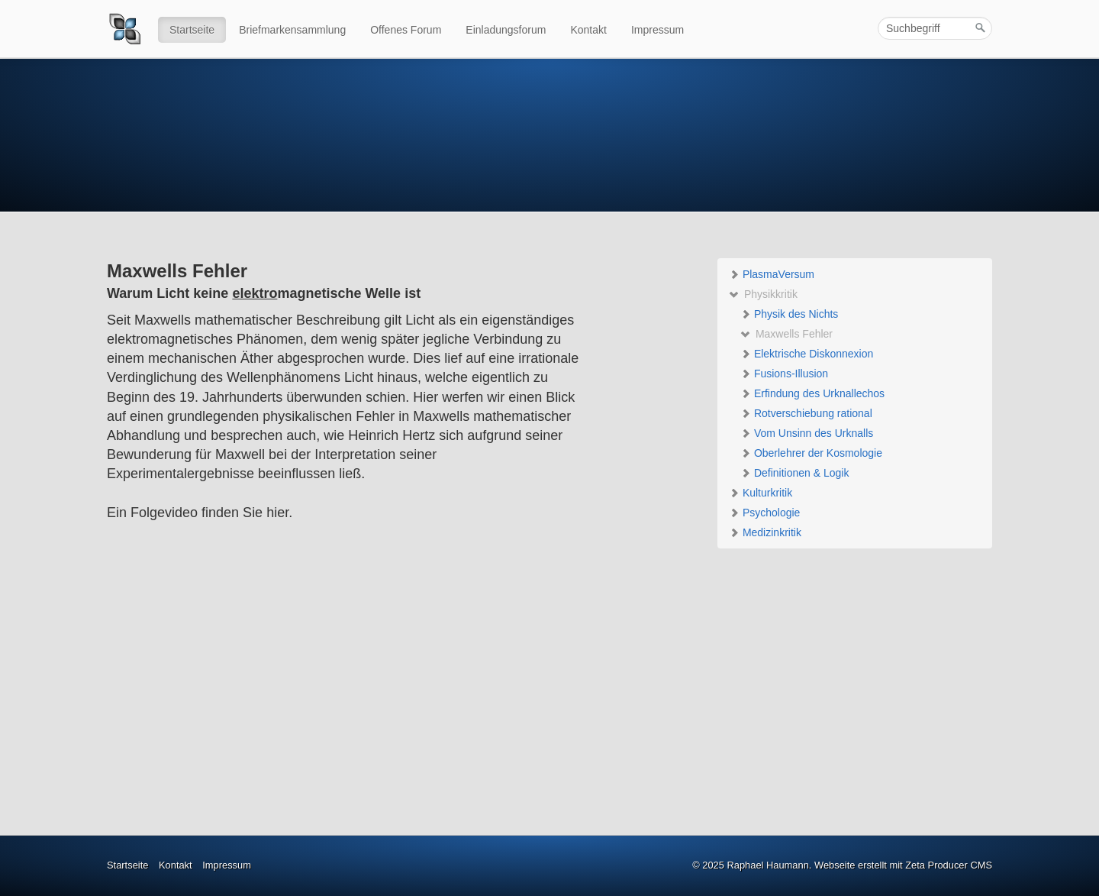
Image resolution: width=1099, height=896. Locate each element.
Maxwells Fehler (786, 334)
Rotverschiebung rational (806, 413)
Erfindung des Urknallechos (812, 393)
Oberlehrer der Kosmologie (811, 453)
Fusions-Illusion (784, 373)
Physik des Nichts (789, 314)
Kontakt (588, 30)
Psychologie (764, 512)
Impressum (657, 30)
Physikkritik (763, 294)
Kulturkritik (760, 493)
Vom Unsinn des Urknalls (806, 433)
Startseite (191, 30)
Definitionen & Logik (794, 473)
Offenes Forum (405, 30)
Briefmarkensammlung (292, 30)
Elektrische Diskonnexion (806, 354)
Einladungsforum (506, 30)
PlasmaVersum (771, 274)
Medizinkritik (765, 532)
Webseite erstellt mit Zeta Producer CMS (903, 865)
